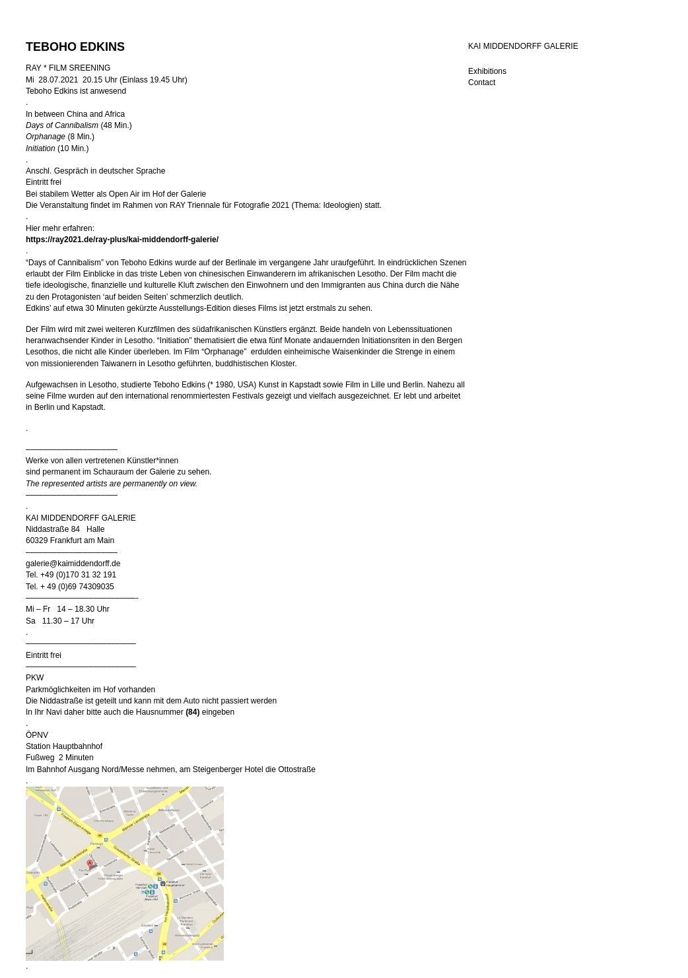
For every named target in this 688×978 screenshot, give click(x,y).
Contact (481, 82)
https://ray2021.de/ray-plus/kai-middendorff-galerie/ (122, 239)
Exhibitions (487, 71)
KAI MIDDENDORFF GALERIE (523, 46)
